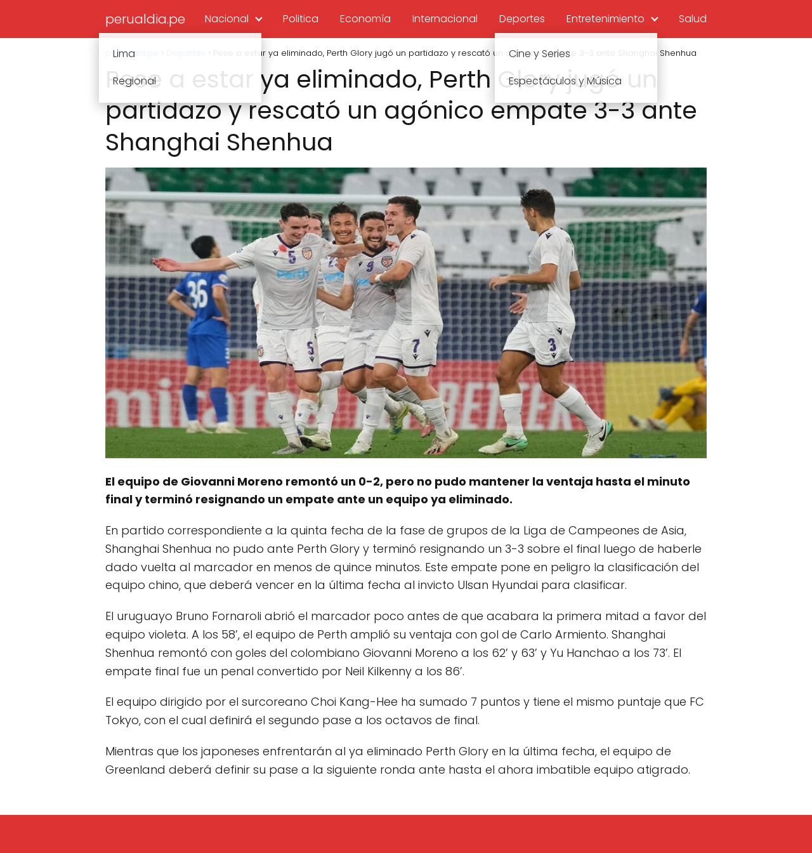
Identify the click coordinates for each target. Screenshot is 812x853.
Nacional (227, 18)
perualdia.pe (145, 19)
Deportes (522, 18)
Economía (365, 18)
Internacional (445, 18)
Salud (693, 18)
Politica (300, 18)
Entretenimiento (605, 18)
